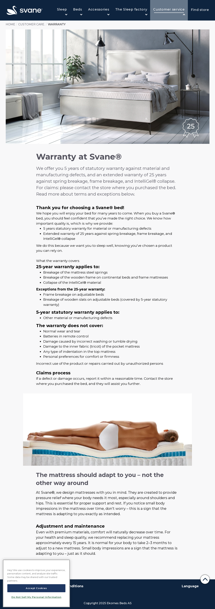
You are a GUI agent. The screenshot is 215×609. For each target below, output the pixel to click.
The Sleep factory (131, 11)
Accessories (99, 11)
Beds (77, 11)
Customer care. (31, 24)
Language (190, 586)
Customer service (169, 11)
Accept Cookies (36, 588)
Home (10, 24)
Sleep (62, 11)
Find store (200, 10)
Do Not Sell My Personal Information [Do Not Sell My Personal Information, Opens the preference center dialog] (36, 597)
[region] (36, 583)
